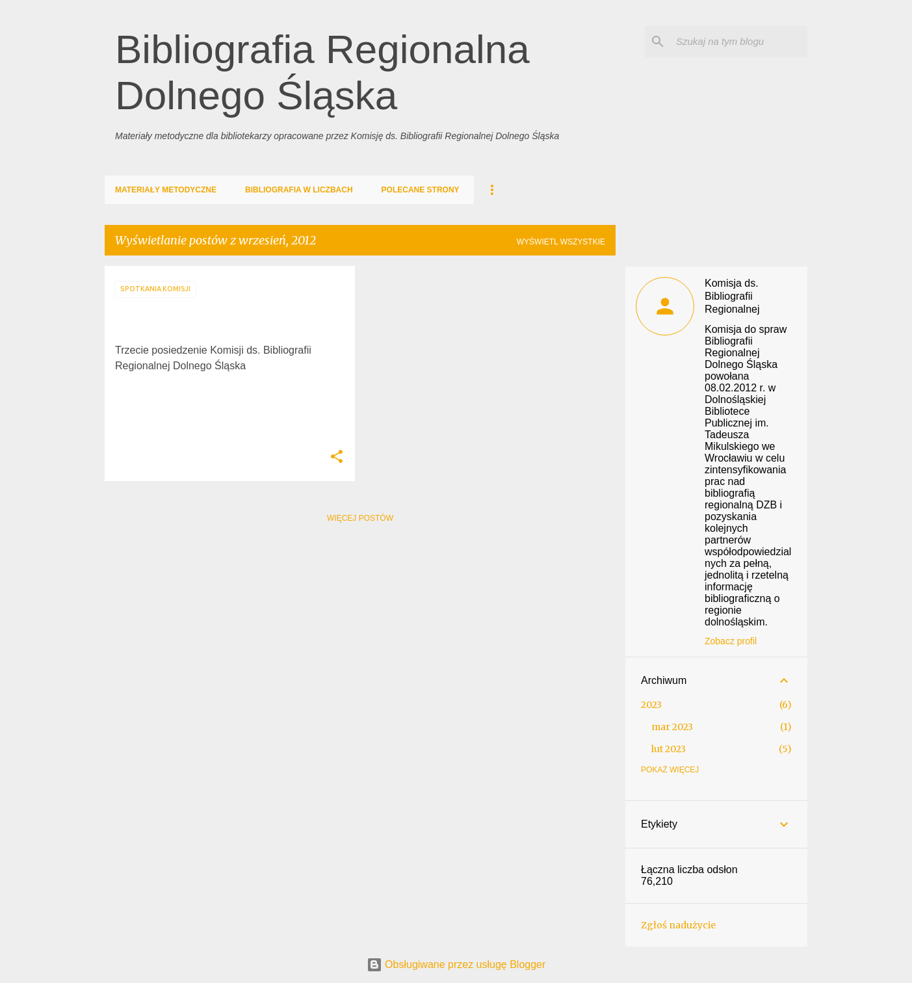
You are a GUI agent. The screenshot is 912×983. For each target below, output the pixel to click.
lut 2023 (668, 749)
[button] (337, 457)
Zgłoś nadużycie (678, 925)
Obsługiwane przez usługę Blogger (456, 964)
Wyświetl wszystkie (561, 241)
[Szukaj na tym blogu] (739, 41)
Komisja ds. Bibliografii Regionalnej (732, 296)
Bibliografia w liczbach (299, 189)
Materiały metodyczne (165, 189)
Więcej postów (360, 518)
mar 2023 (672, 727)
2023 (651, 705)
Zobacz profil (731, 641)
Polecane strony (421, 189)
